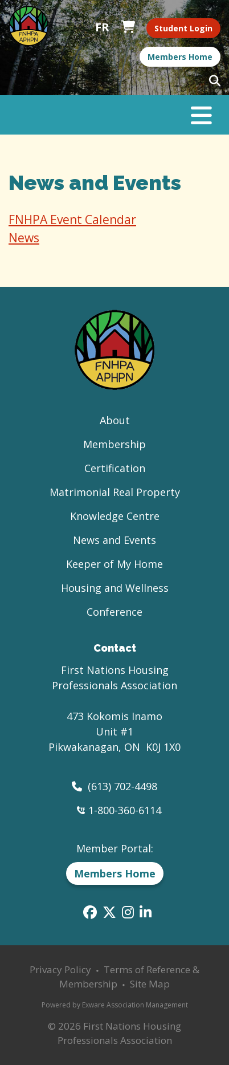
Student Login (183, 28)
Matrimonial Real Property (115, 492)
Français (102, 27)
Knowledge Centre (115, 516)
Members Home (180, 56)
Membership (114, 444)
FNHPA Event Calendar (72, 219)
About (115, 420)
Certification (114, 468)
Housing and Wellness (115, 588)
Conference (114, 612)
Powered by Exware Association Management (115, 1005)
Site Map (150, 983)
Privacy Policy (60, 969)
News (24, 238)
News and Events (114, 540)
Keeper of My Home (114, 564)
